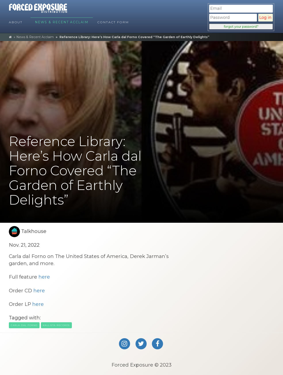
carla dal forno (24, 325)
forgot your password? (241, 27)
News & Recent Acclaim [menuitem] (61, 22)
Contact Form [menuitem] (113, 22)
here (44, 277)
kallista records (56, 325)
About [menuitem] (16, 22)
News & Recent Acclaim (35, 37)
